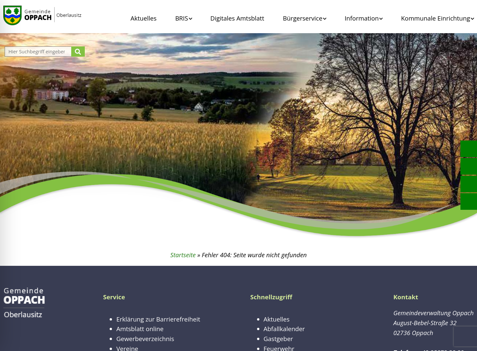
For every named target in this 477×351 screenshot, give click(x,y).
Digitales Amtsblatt (237, 18)
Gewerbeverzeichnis (145, 338)
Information (361, 18)
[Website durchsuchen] (39, 51)
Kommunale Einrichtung (435, 18)
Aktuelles (144, 18)
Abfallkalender (284, 328)
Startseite (183, 255)
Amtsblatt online (140, 328)
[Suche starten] (78, 51)
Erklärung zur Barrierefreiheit (158, 319)
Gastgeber (278, 338)
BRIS (181, 18)
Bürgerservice (302, 18)
